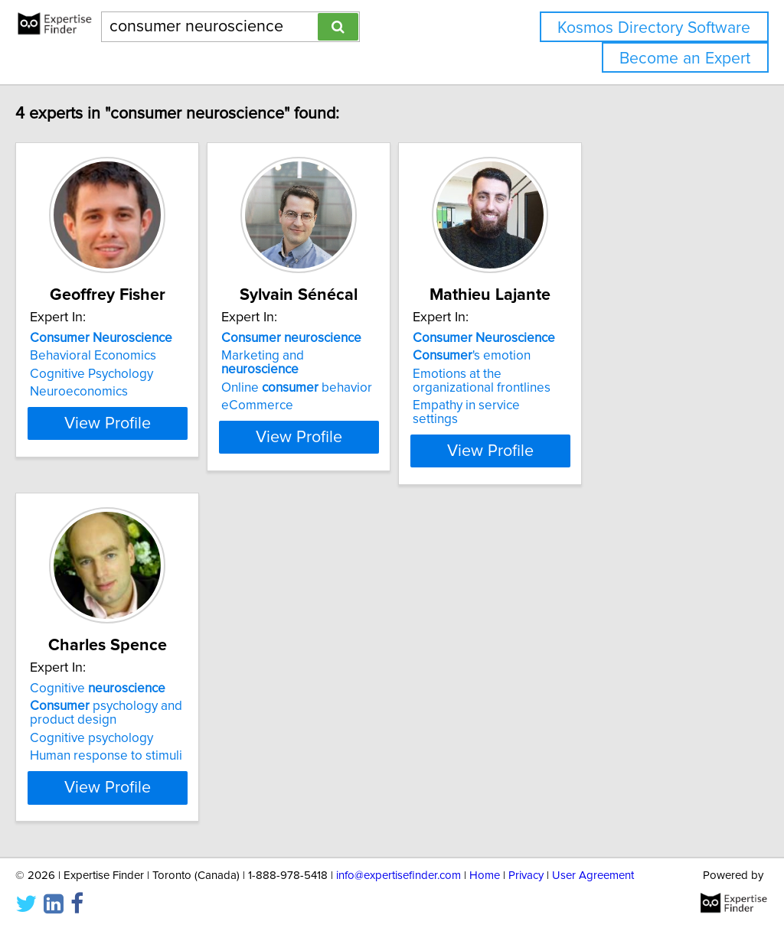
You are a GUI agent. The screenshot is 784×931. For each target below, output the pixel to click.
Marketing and (373, 356)
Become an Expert (684, 58)
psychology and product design (138, 699)
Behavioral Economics (125, 356)
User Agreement (593, 875)
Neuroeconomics (111, 392)
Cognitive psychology (123, 724)
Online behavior (367, 374)
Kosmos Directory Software (653, 28)
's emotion (580, 356)
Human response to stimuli (138, 742)
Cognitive (130, 675)
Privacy (526, 875)
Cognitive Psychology (123, 374)
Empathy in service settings (599, 405)
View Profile (159, 436)
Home (484, 875)
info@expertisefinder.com (398, 875)
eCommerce (328, 392)
